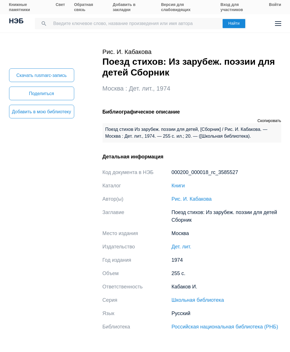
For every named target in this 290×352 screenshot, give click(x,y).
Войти (275, 4)
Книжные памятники (19, 7)
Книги (178, 185)
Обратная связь (83, 7)
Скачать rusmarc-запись (41, 75)
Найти (234, 23)
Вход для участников (232, 7)
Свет (60, 4)
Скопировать (269, 120)
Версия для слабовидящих (176, 7)
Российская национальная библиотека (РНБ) (225, 327)
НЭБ (16, 21)
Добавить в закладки (124, 7)
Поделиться (41, 93)
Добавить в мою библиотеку (41, 111)
